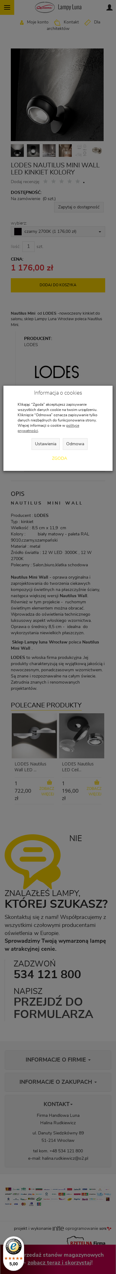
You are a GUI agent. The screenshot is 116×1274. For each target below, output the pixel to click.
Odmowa (75, 444)
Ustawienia (45, 444)
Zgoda (59, 458)
